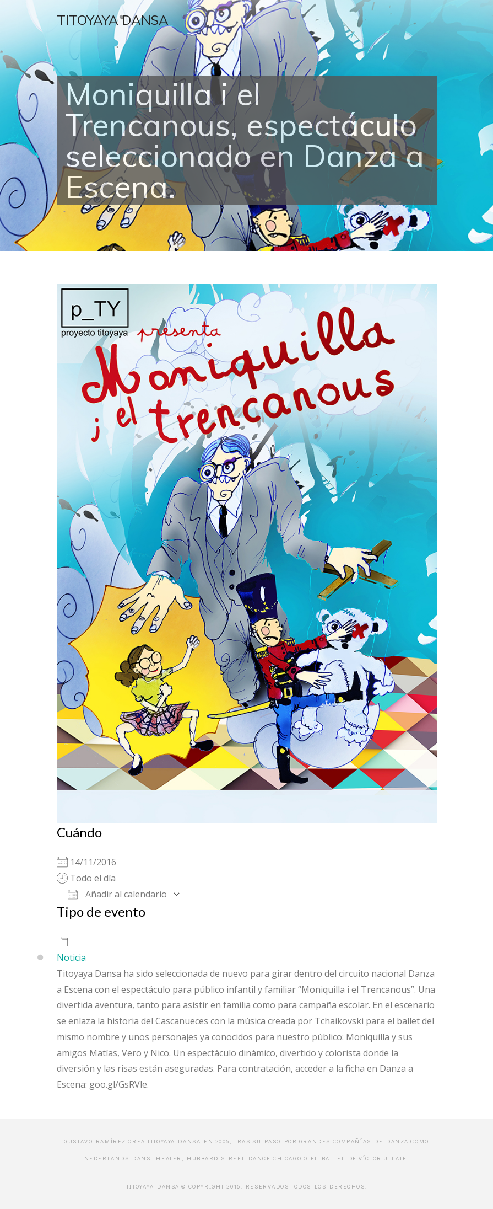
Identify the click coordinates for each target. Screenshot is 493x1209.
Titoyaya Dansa (113, 19)
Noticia (71, 957)
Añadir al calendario (117, 894)
